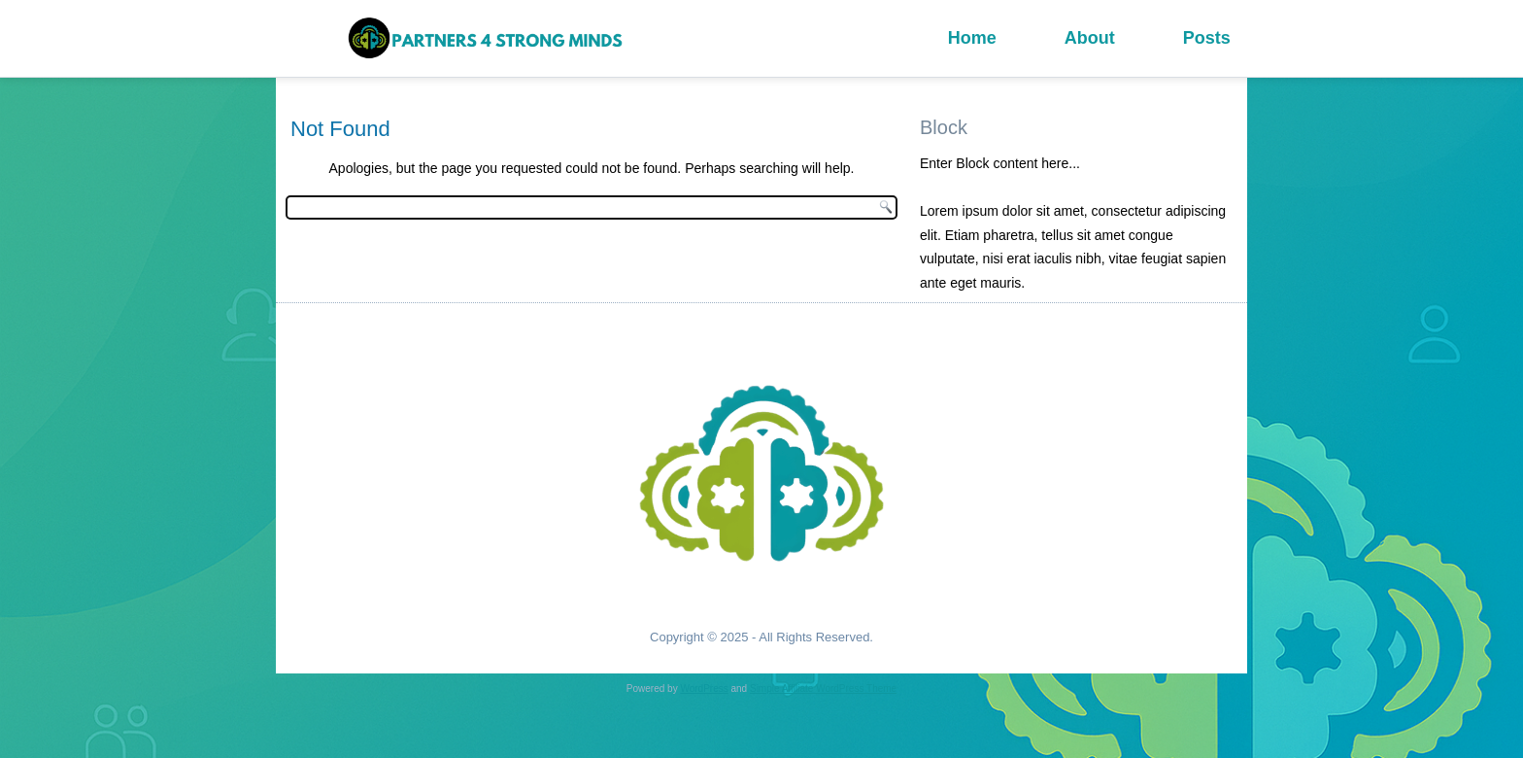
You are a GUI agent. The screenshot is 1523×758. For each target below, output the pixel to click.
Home (972, 38)
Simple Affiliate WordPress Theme (823, 688)
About (1090, 38)
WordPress (704, 688)
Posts (1207, 38)
